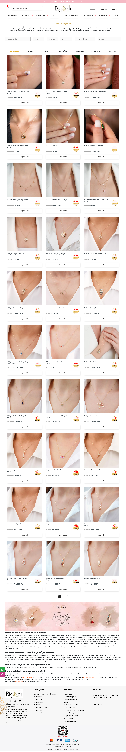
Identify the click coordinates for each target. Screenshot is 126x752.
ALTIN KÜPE (37, 705)
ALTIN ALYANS (38, 710)
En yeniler (31, 51)
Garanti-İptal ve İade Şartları (74, 710)
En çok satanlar (47, 51)
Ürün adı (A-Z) (63, 51)
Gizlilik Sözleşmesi (70, 697)
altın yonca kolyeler (89, 677)
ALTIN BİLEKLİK (38, 702)
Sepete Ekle (25, 103)
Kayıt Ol (114, 9)
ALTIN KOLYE (38, 699)
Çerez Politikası (69, 708)
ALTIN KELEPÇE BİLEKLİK (41, 708)
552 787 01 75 (101, 701)
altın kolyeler (19, 681)
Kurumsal (68, 689)
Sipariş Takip (68, 718)
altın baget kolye (27, 677)
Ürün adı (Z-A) (79, 51)
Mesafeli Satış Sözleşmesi (73, 713)
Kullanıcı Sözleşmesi (71, 699)
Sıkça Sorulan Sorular (71, 716)
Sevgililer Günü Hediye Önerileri (45, 694)
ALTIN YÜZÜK (38, 697)
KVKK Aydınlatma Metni (72, 705)
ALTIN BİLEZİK (38, 713)
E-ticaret (56, 749)
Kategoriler (40, 689)
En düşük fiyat (95, 51)
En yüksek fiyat (111, 51)
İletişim (66, 702)
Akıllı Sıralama (14, 51)
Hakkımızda (93, 9)
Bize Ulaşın (97, 689)
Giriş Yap (104, 9)
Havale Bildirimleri (70, 721)
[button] (8, 8)
